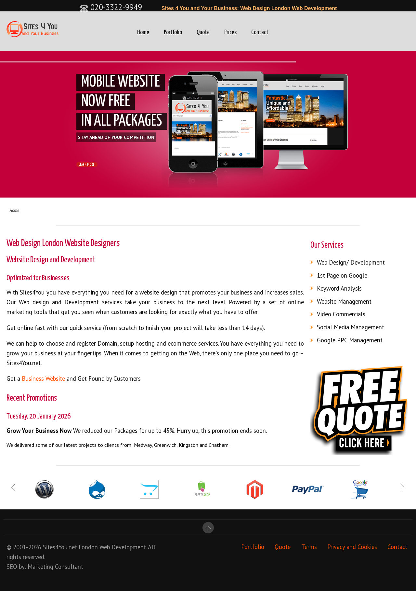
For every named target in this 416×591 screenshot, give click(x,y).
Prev (13, 487)
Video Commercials (341, 314)
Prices (230, 32)
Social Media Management (350, 327)
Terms (309, 547)
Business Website (43, 378)
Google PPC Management (350, 340)
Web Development (122, 547)
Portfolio (173, 32)
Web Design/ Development (351, 262)
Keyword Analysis (339, 288)
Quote (203, 32)
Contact (259, 32)
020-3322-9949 (110, 7)
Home (143, 32)
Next (402, 487)
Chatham (218, 445)
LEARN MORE (94, 166)
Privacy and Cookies (352, 547)
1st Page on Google (342, 275)
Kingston (188, 445)
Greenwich (165, 445)
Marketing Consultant (55, 566)
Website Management (344, 301)
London (88, 547)
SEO (11, 566)
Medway (143, 445)
